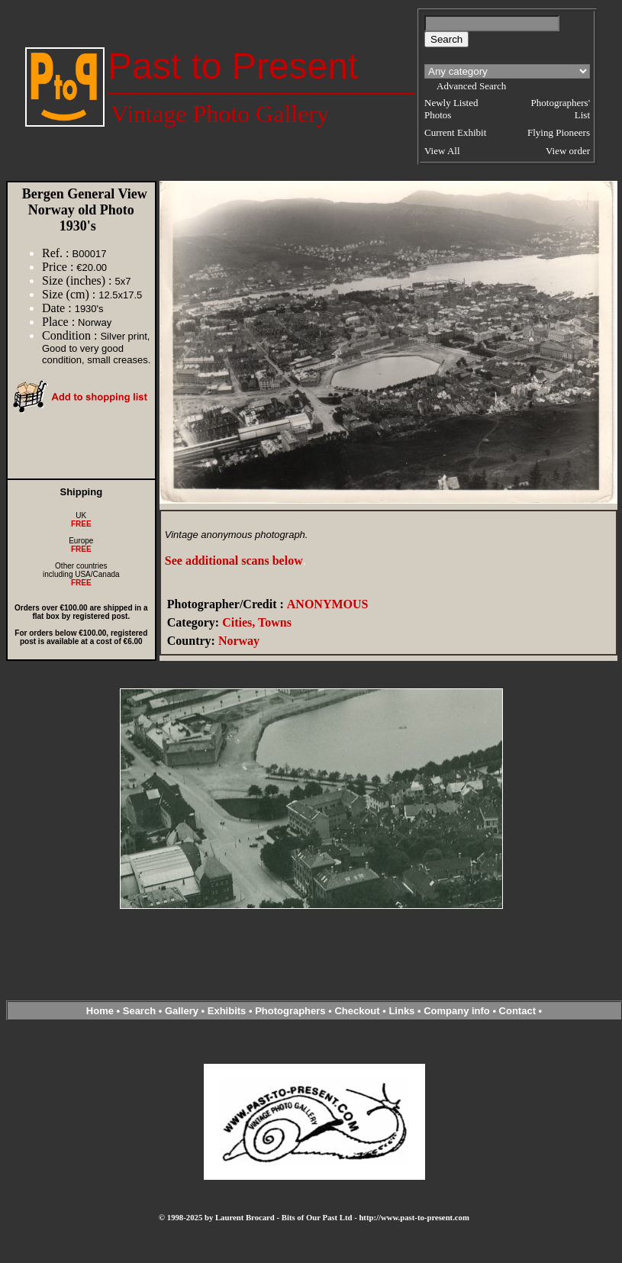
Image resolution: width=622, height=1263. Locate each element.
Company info (458, 1011)
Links (401, 1011)
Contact (517, 1011)
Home (100, 1011)
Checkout (356, 1011)
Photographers (290, 1011)
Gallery (181, 1011)
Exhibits (227, 1011)
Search (139, 1011)
